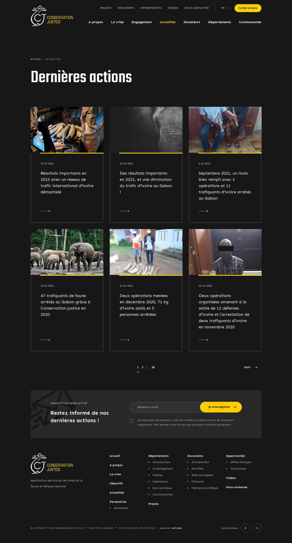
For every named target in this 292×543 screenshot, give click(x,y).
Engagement (142, 22)
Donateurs (192, 22)
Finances (197, 481)
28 (153, 367)
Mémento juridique (204, 488)
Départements (219, 22)
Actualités (168, 22)
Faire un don (248, 8)
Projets (106, 8)
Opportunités (151, 8)
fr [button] (223, 8)
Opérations (160, 481)
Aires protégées (202, 475)
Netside (176, 528)
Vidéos (173, 8)
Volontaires (238, 468)
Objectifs (116, 483)
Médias (158, 475)
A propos (95, 22)
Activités (197, 468)
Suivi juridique (162, 488)
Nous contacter (197, 8)
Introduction (161, 462)
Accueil (115, 456)
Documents (126, 8)
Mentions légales (101, 528)
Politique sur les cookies (136, 528)
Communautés (250, 22)
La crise (117, 22)
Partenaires (118, 502)
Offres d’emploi (240, 462)
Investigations (163, 468)
